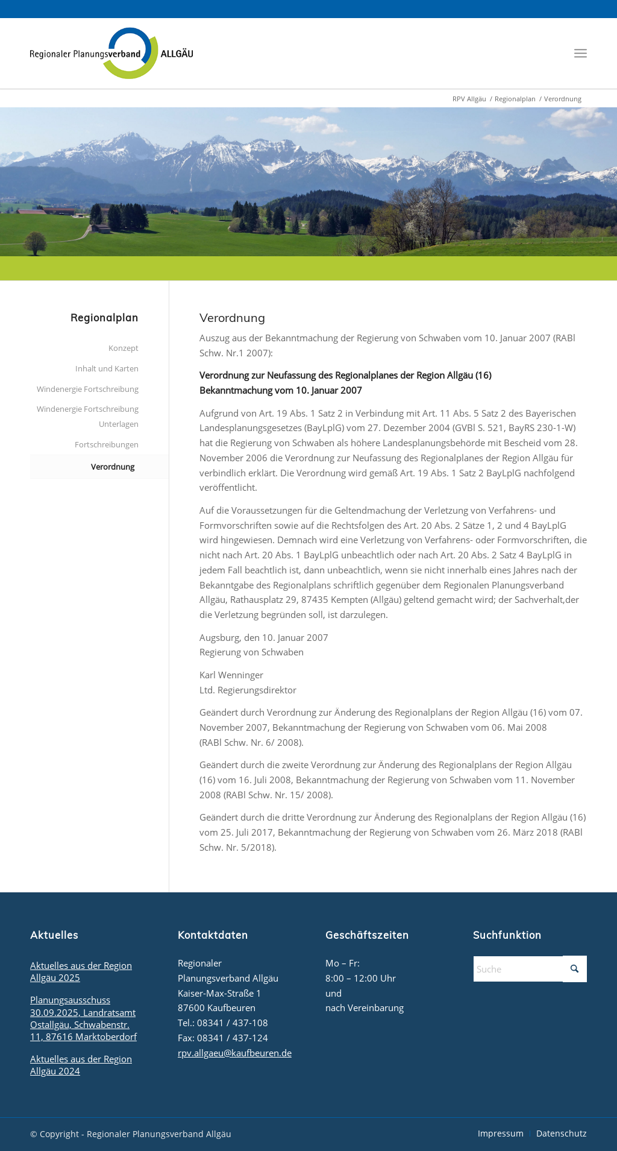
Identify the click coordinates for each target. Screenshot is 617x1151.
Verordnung (112, 466)
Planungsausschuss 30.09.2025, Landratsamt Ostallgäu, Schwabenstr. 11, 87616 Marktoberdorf (83, 1018)
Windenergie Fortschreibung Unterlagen (88, 416)
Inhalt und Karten (107, 368)
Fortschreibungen (107, 444)
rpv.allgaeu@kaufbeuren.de (235, 1053)
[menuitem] (580, 53)
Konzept (123, 347)
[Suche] (530, 969)
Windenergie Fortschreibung (88, 388)
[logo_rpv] (111, 53)
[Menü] (580, 53)
